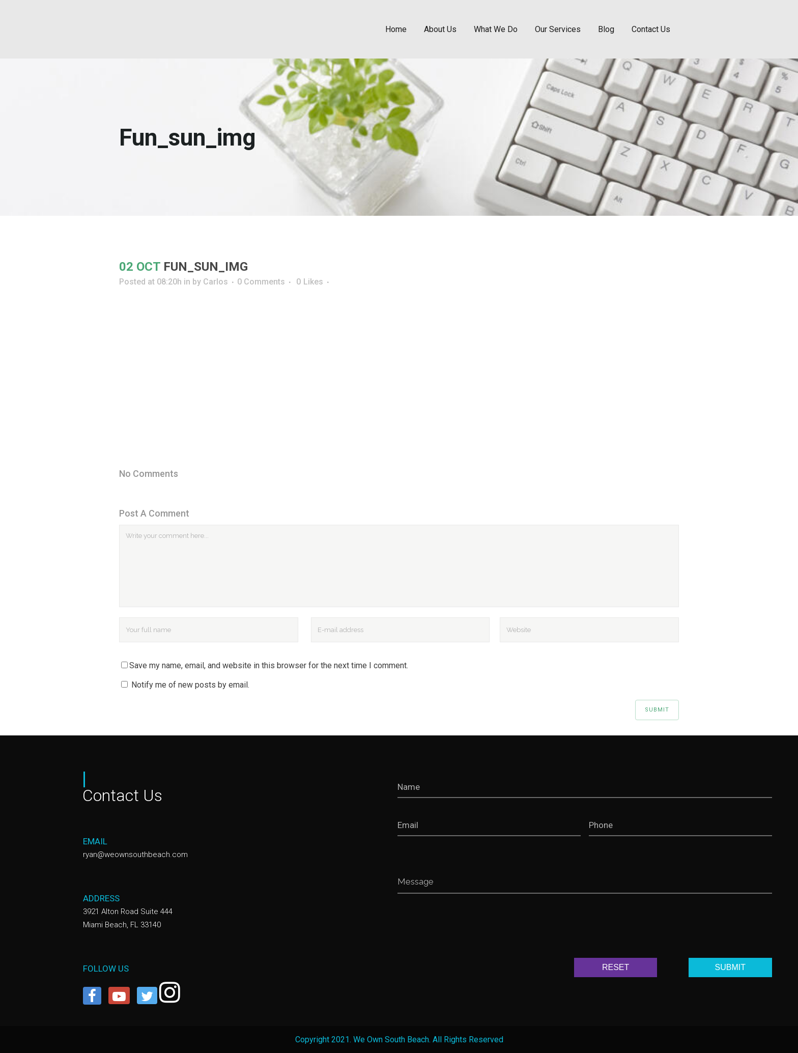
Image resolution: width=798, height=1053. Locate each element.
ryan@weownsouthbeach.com (135, 854)
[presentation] (474, 928)
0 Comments (261, 282)
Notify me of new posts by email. (190, 685)
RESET (615, 967)
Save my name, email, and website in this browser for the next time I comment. (268, 665)
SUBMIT (730, 967)
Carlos (215, 282)
